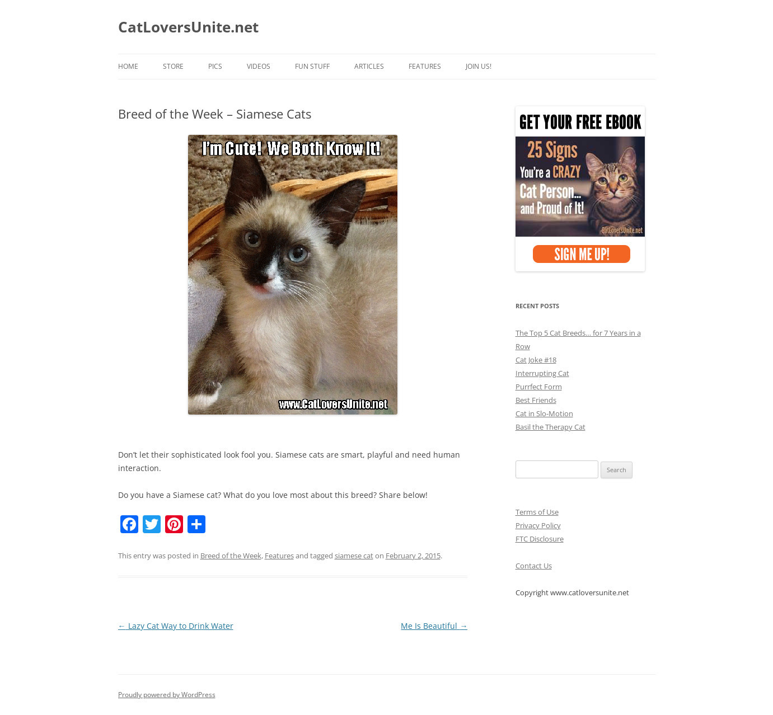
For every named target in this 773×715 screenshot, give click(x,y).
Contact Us (534, 566)
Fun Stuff (312, 66)
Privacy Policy (538, 525)
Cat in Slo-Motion (544, 413)
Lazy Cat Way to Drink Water (175, 625)
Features (425, 66)
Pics (215, 66)
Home (128, 66)
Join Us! (478, 66)
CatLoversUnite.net (188, 27)
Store (173, 66)
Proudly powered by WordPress (166, 694)
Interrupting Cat (542, 373)
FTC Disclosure (540, 539)
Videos (258, 66)
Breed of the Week (230, 556)
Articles (369, 66)
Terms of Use (537, 512)
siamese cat (354, 556)
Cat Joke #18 (536, 360)
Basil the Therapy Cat (550, 427)
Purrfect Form (539, 387)
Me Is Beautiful (434, 625)
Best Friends (536, 400)
